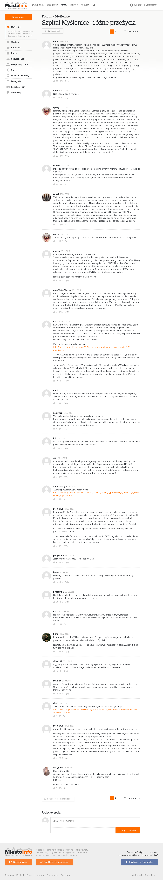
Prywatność (52, 875)
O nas (29, 875)
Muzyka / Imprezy (17, 76)
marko (56, 251)
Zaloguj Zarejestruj (143, 5)
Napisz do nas (18, 862)
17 (125, 31)
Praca (11, 53)
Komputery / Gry (17, 64)
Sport (11, 70)
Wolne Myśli (14, 93)
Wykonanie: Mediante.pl (143, 875)
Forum (64, 5)
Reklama (85, 5)
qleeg (56, 107)
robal (56, 194)
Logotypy (39, 875)
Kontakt (74, 5)
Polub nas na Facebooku (139, 862)
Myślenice (14, 27)
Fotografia (14, 81)
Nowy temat (18, 17)
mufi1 (56, 41)
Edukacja (13, 48)
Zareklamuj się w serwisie (54, 862)
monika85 (58, 726)
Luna (55, 634)
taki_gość (58, 767)
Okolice (12, 42)
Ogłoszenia (52, 5)
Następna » (134, 31)
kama (56, 572)
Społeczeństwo (16, 59)
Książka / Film (15, 87)
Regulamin (66, 875)
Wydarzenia (38, 5)
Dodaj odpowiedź (52, 31)
